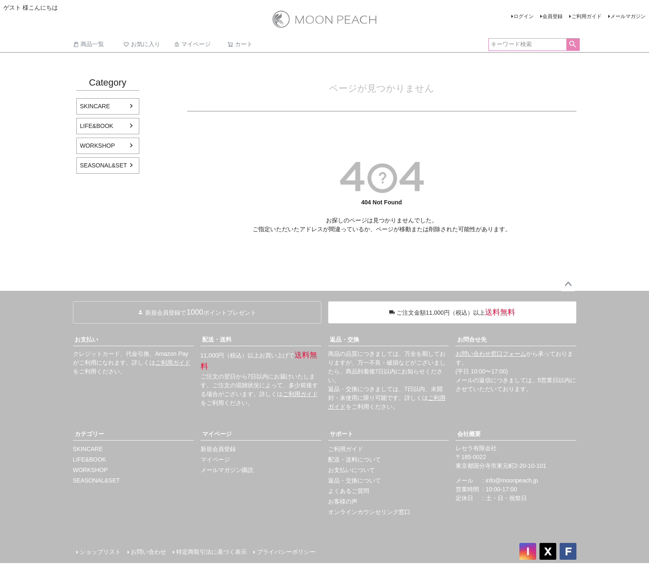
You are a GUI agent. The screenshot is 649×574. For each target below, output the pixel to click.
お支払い (86, 339)
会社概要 (469, 433)
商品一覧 (88, 44)
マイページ (192, 44)
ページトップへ (568, 284)
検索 (572, 44)
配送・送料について (354, 459)
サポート (341, 433)
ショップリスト (100, 551)
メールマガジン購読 (227, 470)
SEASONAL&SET (103, 165)
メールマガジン (628, 16)
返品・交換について (354, 480)
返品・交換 (344, 339)
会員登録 (552, 16)
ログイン (523, 16)
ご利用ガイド (586, 16)
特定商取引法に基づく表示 (211, 551)
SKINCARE (95, 106)
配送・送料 (217, 339)
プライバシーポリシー (286, 551)
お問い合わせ (148, 551)
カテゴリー (89, 433)
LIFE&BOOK (96, 126)
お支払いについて (351, 470)
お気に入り (141, 44)
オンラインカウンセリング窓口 (369, 512)
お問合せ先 (472, 339)
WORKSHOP (97, 145)
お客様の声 (342, 501)
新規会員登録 (218, 449)
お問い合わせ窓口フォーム (491, 353)
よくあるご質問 (348, 491)
